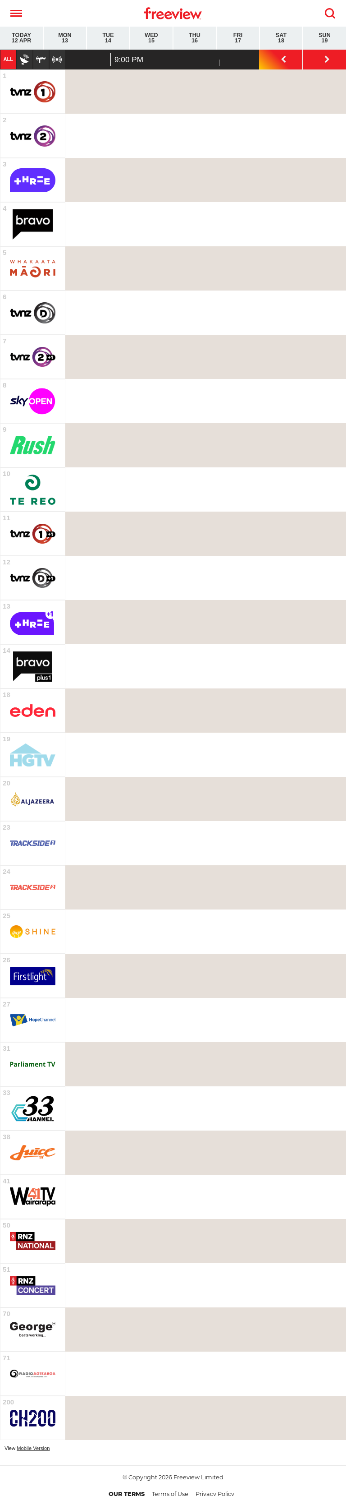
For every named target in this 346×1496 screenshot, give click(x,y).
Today (21, 38)
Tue (108, 38)
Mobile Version (33, 1448)
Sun (324, 38)
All (8, 59)
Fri (238, 38)
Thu (194, 38)
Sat (281, 38)
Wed (151, 38)
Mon (65, 38)
